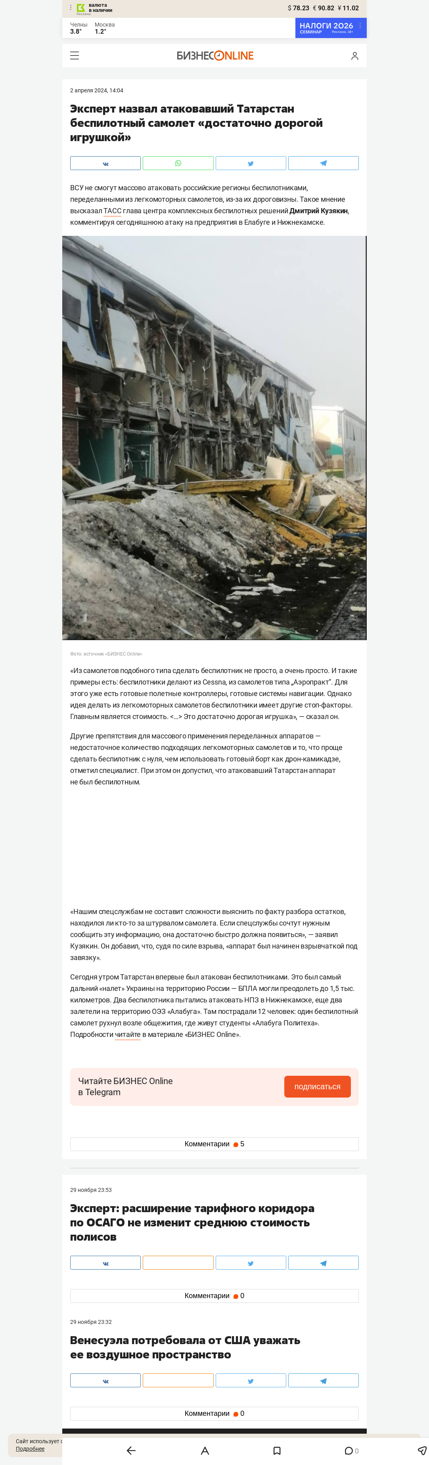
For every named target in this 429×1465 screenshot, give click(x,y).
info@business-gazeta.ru (101, 1371)
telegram (88, 1411)
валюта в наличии (100, 7)
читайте (128, 1034)
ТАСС (112, 211)
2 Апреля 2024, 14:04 (96, 90)
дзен (226, 1411)
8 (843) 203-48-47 (189, 1362)
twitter (228, 1399)
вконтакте (90, 1399)
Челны (79, 24)
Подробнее (30, 1449)
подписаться (318, 1086)
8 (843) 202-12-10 (92, 1362)
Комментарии (214, 1144)
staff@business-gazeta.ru (294, 1362)
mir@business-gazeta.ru (197, 1371)
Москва (105, 24)
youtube (87, 1424)
